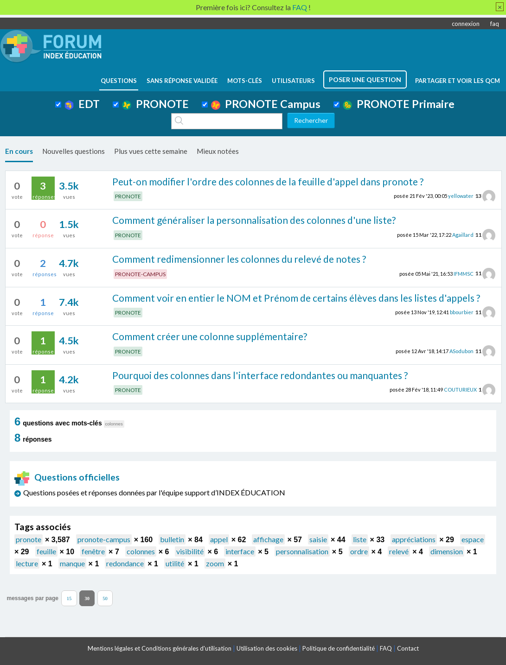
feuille (46, 551)
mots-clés (244, 80)
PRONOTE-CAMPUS (140, 274)
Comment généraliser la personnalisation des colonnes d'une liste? (254, 220)
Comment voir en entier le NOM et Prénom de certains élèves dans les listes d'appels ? (296, 298)
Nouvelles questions (73, 151)
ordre (359, 551)
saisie (318, 539)
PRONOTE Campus (265, 103)
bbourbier (462, 312)
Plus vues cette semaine (150, 151)
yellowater (461, 196)
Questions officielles (67, 477)
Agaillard (463, 235)
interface (239, 551)
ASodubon (461, 351)
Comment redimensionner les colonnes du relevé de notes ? (239, 259)
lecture (27, 563)
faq (494, 23)
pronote (28, 539)
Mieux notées (218, 151)
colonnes (141, 551)
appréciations (414, 539)
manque (72, 563)
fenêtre (93, 551)
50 (105, 598)
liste (359, 539)
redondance (125, 563)
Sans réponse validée (182, 80)
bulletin (172, 539)
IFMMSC (464, 273)
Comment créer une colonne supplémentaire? (209, 336)
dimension (446, 551)
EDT (82, 103)
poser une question (365, 79)
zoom (215, 563)
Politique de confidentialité (338, 648)
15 (69, 598)
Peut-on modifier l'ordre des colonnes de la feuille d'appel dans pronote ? (267, 181)
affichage (268, 539)
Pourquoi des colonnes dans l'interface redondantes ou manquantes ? (260, 375)
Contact (408, 648)
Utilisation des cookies (267, 648)
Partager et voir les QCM (457, 80)
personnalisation (302, 551)
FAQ (386, 648)
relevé (399, 551)
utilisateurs (293, 80)
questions (119, 80)
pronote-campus (103, 539)
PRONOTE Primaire (399, 103)
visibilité (190, 551)
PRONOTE (155, 103)
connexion (466, 23)
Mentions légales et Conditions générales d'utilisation (159, 648)
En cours (19, 151)
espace (472, 539)
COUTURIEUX (460, 389)
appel (219, 539)
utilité (175, 563)
